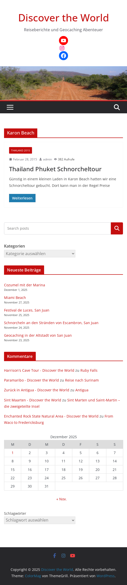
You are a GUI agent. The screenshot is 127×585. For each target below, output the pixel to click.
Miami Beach (15, 297)
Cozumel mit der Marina (24, 285)
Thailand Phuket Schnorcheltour (55, 169)
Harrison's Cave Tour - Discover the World (39, 370)
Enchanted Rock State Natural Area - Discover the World (51, 416)
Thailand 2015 (20, 150)
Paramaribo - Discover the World (31, 380)
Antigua (81, 390)
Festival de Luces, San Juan (26, 310)
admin (47, 159)
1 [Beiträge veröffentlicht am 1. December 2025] (13, 452)
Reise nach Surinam (82, 380)
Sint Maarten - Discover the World (32, 400)
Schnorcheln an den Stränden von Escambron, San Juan (51, 322)
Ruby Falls (89, 370)
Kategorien (117, 228)
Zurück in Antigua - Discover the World (36, 390)
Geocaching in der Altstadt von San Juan (38, 335)
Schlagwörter (15, 513)
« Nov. (61, 499)
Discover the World (63, 17)
